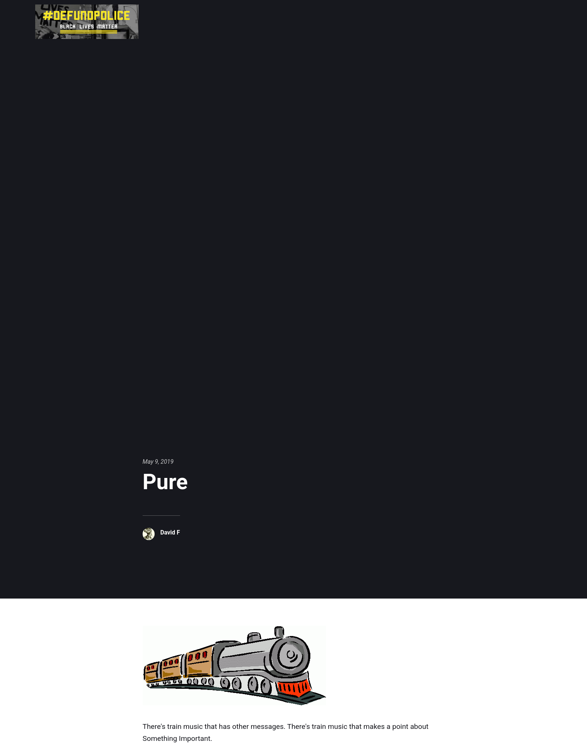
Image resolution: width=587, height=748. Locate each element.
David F (170, 532)
